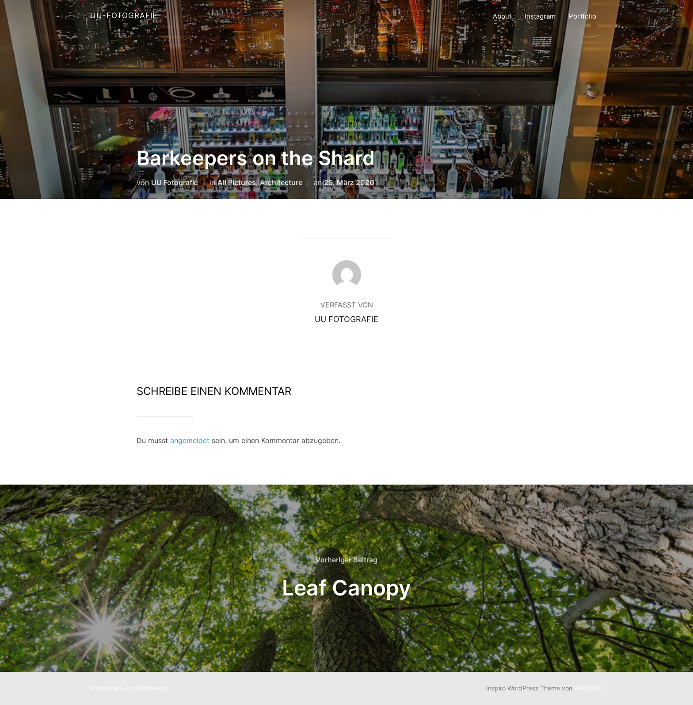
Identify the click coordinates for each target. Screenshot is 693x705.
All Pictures (236, 182)
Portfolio (582, 16)
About (502, 16)
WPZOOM (588, 688)
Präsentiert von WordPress (128, 688)
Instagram (540, 16)
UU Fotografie (174, 182)
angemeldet (189, 440)
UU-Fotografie (123, 15)
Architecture (281, 182)
